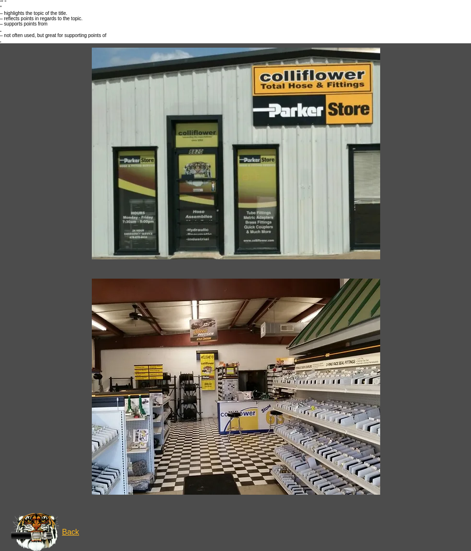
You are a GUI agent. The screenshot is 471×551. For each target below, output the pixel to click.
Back (70, 532)
